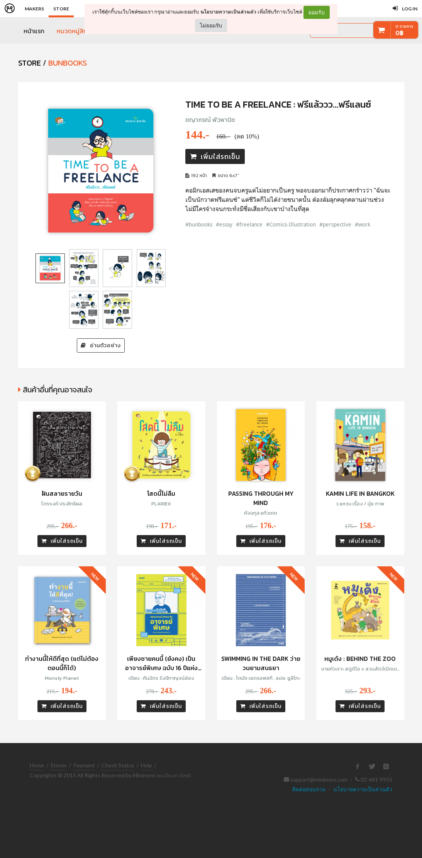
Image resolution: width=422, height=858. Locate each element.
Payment (84, 765)
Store (61, 9)
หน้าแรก (34, 30)
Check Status (118, 765)
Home (37, 765)
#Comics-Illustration (291, 224)
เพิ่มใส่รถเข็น (215, 156)
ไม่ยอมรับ (211, 25)
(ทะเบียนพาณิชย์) (173, 776)
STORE (29, 63)
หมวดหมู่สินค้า (75, 30)
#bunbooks (198, 224)
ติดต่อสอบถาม (308, 789)
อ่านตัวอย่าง (101, 345)
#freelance (249, 224)
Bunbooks (67, 63)
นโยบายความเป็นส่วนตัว (228, 12)
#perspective (335, 224)
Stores (59, 765)
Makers (34, 9)
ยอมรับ (316, 12)
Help (146, 765)
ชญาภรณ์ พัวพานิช (210, 119)
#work (362, 224)
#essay (224, 224)
